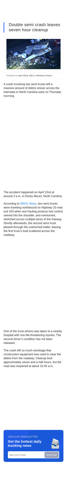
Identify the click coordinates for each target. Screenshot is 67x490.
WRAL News (28, 203)
